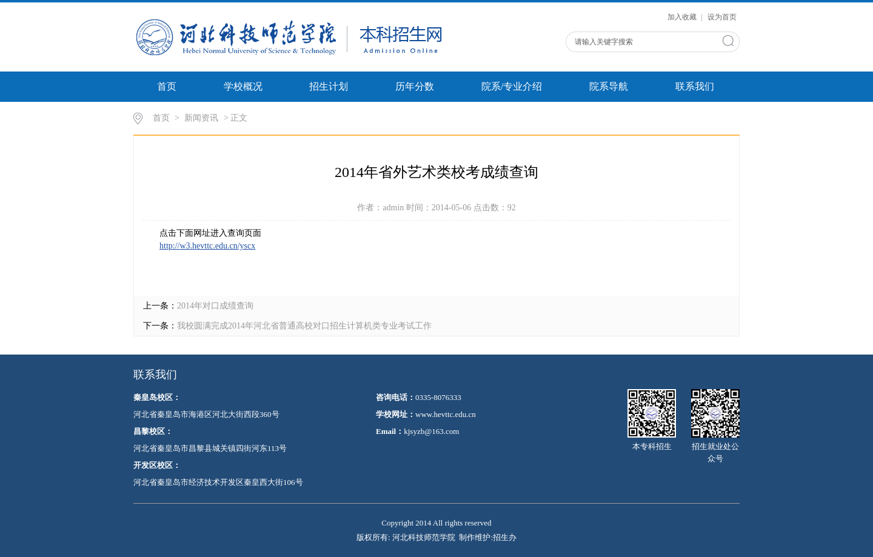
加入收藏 (682, 17)
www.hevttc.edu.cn (445, 414)
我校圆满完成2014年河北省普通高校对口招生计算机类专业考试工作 (304, 325)
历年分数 (414, 86)
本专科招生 (651, 420)
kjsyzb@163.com (431, 431)
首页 (166, 86)
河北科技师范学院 (423, 537)
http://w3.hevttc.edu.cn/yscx (207, 245)
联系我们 (694, 86)
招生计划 (328, 86)
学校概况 (243, 86)
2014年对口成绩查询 (215, 305)
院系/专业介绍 (511, 86)
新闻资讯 (201, 117)
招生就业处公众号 (715, 426)
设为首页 (722, 17)
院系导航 (608, 86)
